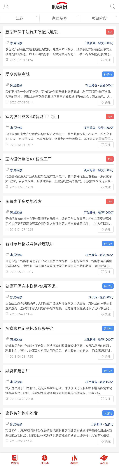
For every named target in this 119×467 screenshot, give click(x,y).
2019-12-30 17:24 (22, 187)
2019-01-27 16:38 (22, 229)
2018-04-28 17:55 (22, 356)
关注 (108, 60)
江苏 (26, 18)
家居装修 (64, 18)
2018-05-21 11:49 (22, 314)
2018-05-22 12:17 (22, 272)
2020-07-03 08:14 (22, 102)
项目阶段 (104, 18)
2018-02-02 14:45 (22, 441)
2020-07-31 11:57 (22, 60)
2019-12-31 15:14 (22, 145)
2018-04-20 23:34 (22, 399)
